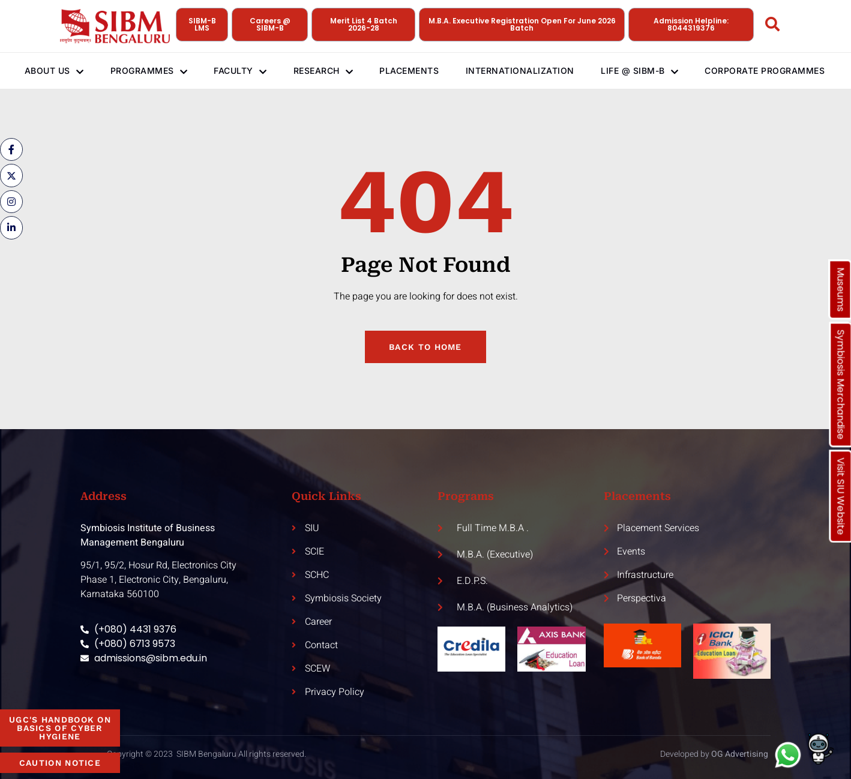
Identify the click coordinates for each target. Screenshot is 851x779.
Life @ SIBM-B (649, 70)
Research (323, 70)
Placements (412, 70)
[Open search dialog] (772, 26)
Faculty (237, 70)
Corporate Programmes (749, 70)
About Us (44, 70)
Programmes (142, 70)
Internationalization (526, 70)
